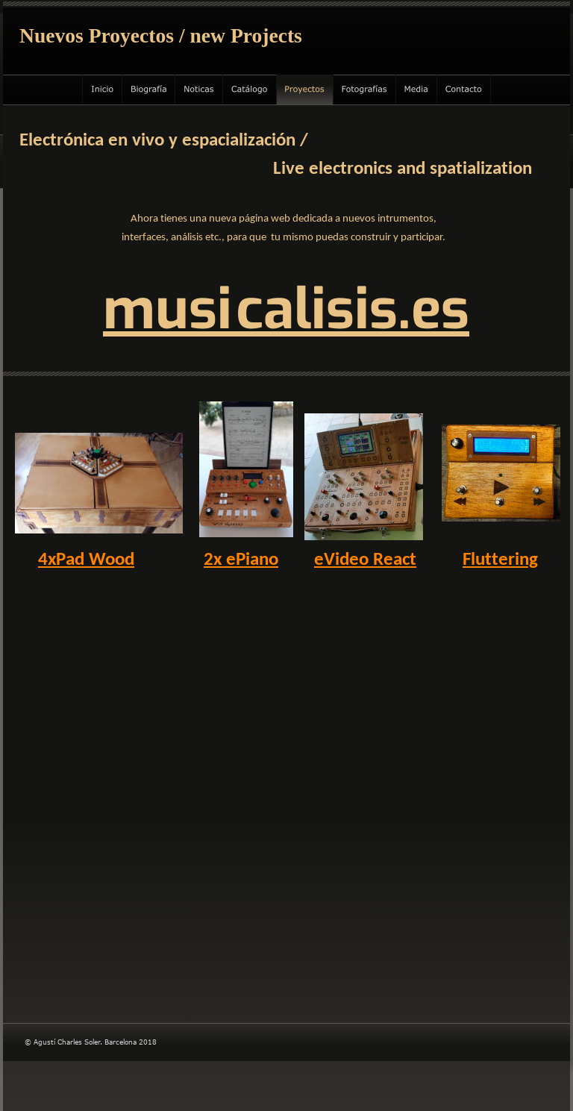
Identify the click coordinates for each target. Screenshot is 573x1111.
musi (167, 309)
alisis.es (366, 309)
